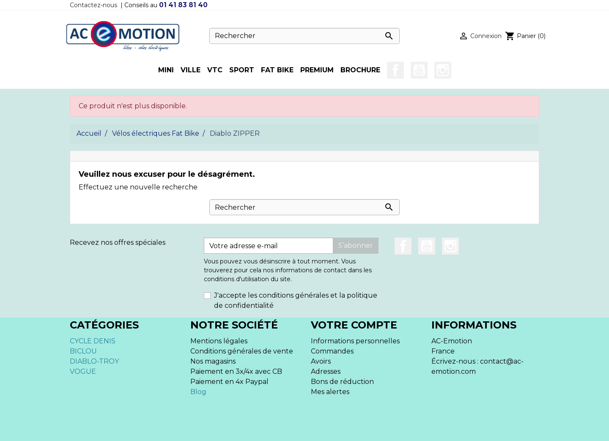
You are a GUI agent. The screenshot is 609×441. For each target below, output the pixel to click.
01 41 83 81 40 (183, 5)
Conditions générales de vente (241, 351)
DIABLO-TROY (94, 361)
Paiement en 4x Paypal (229, 382)
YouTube (419, 70)
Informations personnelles (355, 341)
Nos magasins (213, 361)
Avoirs (321, 361)
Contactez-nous (93, 5)
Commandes (332, 351)
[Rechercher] (304, 36)
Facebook (395, 70)
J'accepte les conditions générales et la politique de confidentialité (295, 300)
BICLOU (83, 351)
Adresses (325, 371)
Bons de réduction (342, 382)
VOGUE (83, 371)
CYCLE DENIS (92, 341)
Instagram (442, 70)
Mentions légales (218, 341)
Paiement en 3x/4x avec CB (236, 371)
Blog (198, 392)
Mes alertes (330, 392)
